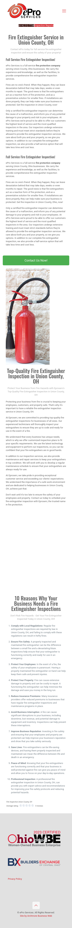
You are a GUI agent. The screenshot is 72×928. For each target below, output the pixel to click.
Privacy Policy (15, 879)
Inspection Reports (43, 25)
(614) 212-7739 (26, 25)
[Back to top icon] (36, 905)
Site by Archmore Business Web (36, 916)
